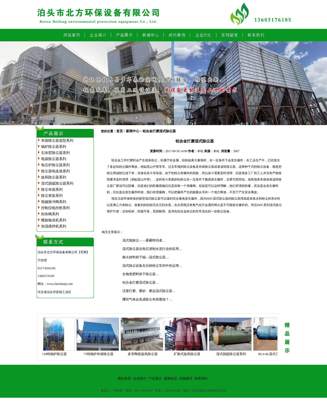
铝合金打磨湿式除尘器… (140, 282)
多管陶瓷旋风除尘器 (144, 354)
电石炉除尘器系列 (55, 165)
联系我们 (201, 378)
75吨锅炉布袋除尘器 (100, 354)
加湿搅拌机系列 (53, 226)
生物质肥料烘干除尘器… (140, 274)
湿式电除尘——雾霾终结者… (144, 240)
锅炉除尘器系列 (53, 147)
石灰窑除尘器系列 (55, 153)
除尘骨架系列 (52, 196)
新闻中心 (132, 131)
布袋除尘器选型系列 (57, 140)
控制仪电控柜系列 (55, 208)
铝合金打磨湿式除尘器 (159, 131)
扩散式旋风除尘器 (188, 354)
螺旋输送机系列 (53, 220)
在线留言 (186, 378)
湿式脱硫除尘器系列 (57, 183)
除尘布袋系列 (52, 189)
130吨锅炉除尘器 (55, 354)
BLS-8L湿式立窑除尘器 (277, 354)
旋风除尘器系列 (53, 177)
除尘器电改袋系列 (55, 171)
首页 (119, 131)
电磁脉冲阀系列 (53, 202)
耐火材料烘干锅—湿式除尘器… (145, 257)
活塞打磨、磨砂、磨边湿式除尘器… (149, 291)
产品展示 (155, 378)
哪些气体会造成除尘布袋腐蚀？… (147, 299)
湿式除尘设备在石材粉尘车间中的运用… (152, 266)
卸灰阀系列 (50, 214)
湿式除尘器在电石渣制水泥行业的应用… (152, 249)
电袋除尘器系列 (53, 159)
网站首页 (124, 378)
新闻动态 (170, 378)
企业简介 (139, 378)
